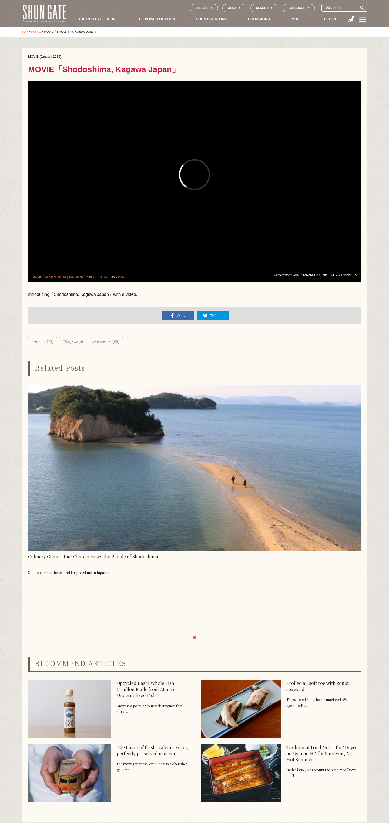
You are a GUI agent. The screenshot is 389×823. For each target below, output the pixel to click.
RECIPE (330, 19)
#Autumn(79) (42, 341)
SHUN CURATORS (211, 19)
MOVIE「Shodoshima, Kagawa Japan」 (59, 277)
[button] (194, 637)
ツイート (213, 315)
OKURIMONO (259, 19)
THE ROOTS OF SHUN (97, 19)
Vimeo (119, 277)
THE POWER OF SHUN (156, 19)
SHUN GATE (101, 277)
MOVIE (297, 19)
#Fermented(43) (105, 341)
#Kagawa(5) (73, 341)
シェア (178, 315)
